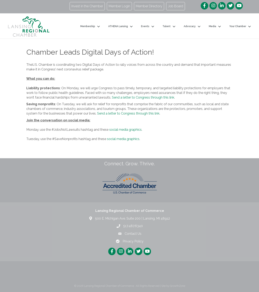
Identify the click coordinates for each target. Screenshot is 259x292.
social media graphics (125, 130)
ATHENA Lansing (118, 26)
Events (145, 26)
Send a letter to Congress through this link (143, 97)
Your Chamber (237, 26)
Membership (87, 26)
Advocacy (190, 26)
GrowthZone (177, 285)
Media (212, 26)
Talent (166, 26)
